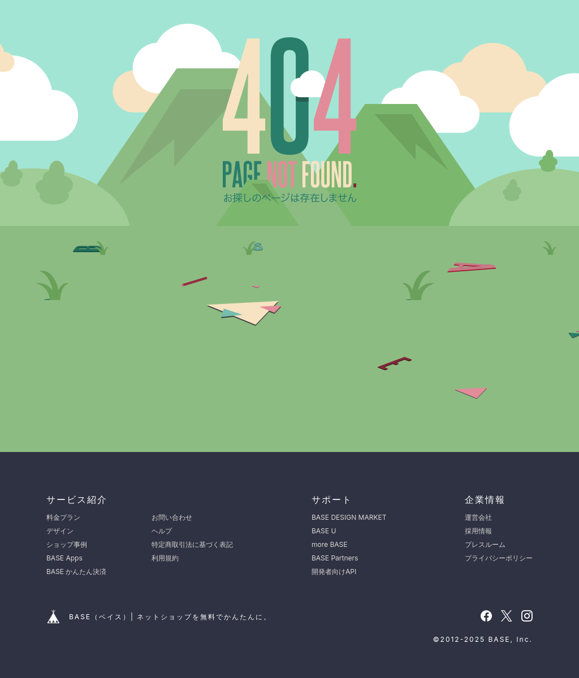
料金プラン (63, 517)
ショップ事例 (66, 544)
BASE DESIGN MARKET (349, 517)
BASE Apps (64, 558)
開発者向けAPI (334, 571)
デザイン (60, 531)
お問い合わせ (172, 517)
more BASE (329, 544)
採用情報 (478, 531)
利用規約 (165, 558)
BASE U (324, 531)
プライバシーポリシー (499, 558)
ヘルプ (162, 531)
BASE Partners (335, 558)
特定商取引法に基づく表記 (192, 544)
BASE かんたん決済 (76, 571)
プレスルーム (485, 544)
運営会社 (478, 517)
